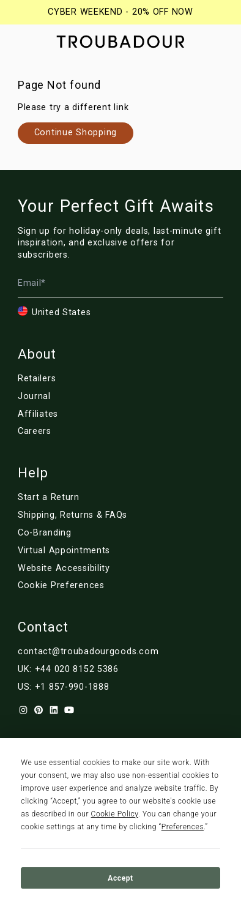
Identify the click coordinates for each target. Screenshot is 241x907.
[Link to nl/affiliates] (79, 414)
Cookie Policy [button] (114, 814)
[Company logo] (120, 42)
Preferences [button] (182, 827)
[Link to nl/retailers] (79, 379)
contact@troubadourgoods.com (88, 651)
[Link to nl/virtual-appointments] (88, 551)
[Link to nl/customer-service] (88, 515)
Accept (120, 878)
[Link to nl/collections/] (75, 132)
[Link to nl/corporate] (88, 533)
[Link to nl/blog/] (79, 396)
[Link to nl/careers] (79, 431)
